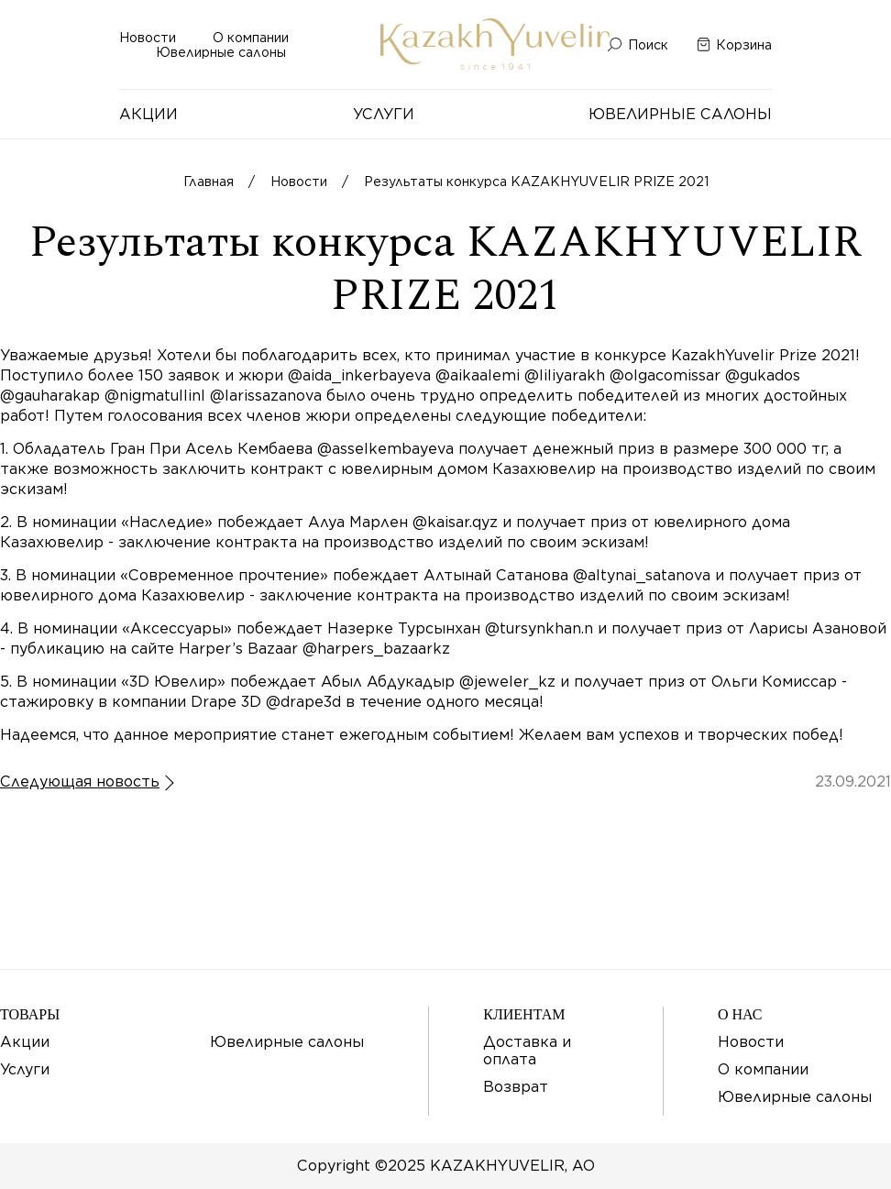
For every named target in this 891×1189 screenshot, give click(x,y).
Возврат (515, 1086)
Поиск (648, 45)
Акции (148, 114)
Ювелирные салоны (221, 52)
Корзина (744, 45)
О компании (251, 37)
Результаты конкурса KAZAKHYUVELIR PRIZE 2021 (536, 181)
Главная (208, 181)
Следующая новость (80, 781)
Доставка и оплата (527, 1050)
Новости (147, 37)
